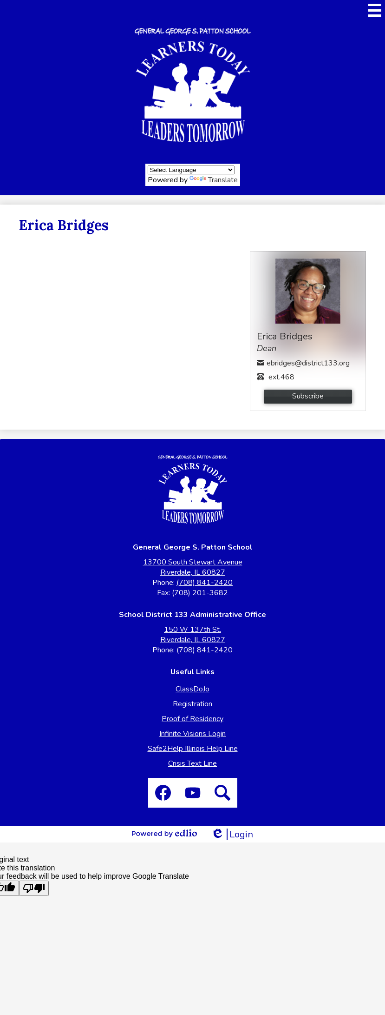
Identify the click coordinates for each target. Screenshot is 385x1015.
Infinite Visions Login (192, 734)
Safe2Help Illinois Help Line (193, 748)
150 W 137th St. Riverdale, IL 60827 (192, 634)
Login (232, 834)
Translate (213, 180)
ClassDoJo (192, 689)
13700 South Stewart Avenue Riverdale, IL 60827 (192, 567)
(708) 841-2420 (204, 582)
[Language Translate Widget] (191, 170)
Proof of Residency (192, 719)
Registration (192, 704)
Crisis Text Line (192, 763)
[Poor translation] (34, 888)
